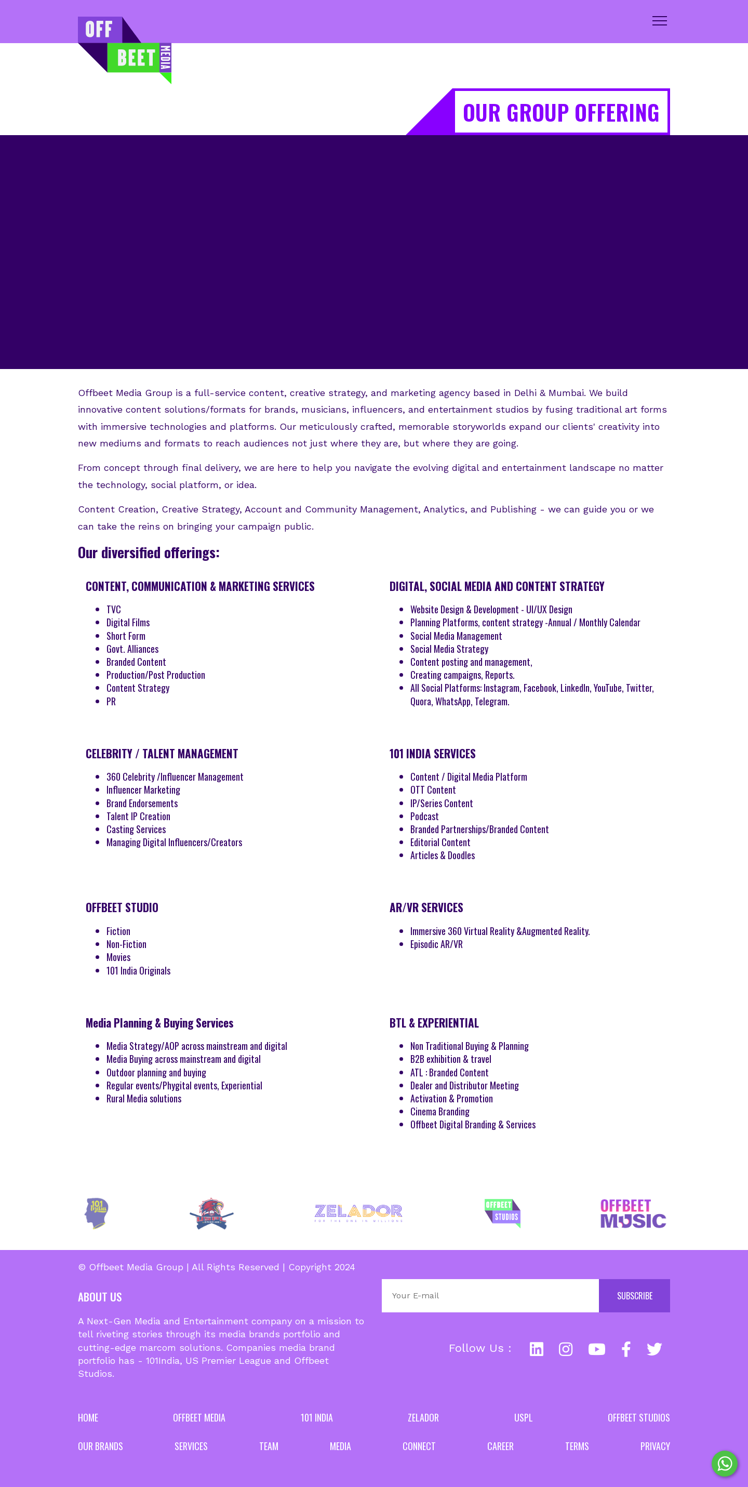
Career (500, 1446)
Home (88, 1417)
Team (268, 1446)
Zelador (423, 1417)
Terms (577, 1446)
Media (340, 1446)
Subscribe (634, 1295)
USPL (523, 1417)
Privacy (655, 1446)
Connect (419, 1446)
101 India (317, 1417)
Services (191, 1446)
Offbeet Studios (639, 1417)
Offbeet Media (199, 1417)
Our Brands (100, 1446)
